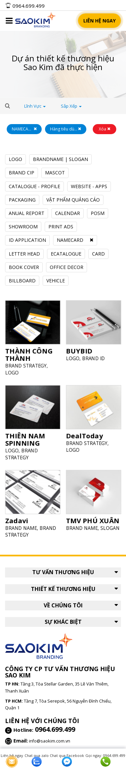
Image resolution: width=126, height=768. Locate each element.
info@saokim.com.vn (49, 741)
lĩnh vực (35, 106)
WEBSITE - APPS (89, 186)
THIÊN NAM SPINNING (26, 438)
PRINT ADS (60, 226)
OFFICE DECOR (66, 267)
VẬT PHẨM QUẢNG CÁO (73, 200)
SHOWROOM (23, 226)
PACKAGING (22, 200)
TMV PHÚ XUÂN (93, 519)
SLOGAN (108, 526)
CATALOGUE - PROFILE (34, 186)
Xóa (104, 129)
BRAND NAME (22, 526)
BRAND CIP (21, 172)
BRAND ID (93, 356)
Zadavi (18, 519)
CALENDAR (67, 213)
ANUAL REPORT (26, 213)
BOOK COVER (24, 267)
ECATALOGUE (66, 254)
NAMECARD (70, 240)
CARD (98, 254)
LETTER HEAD (24, 254)
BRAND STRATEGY (26, 363)
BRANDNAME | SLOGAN (60, 159)
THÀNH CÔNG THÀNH (29, 353)
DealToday (85, 434)
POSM (97, 213)
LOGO (15, 159)
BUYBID (80, 349)
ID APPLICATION (27, 240)
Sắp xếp (71, 106)
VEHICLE (55, 280)
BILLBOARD (22, 280)
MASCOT (55, 172)
